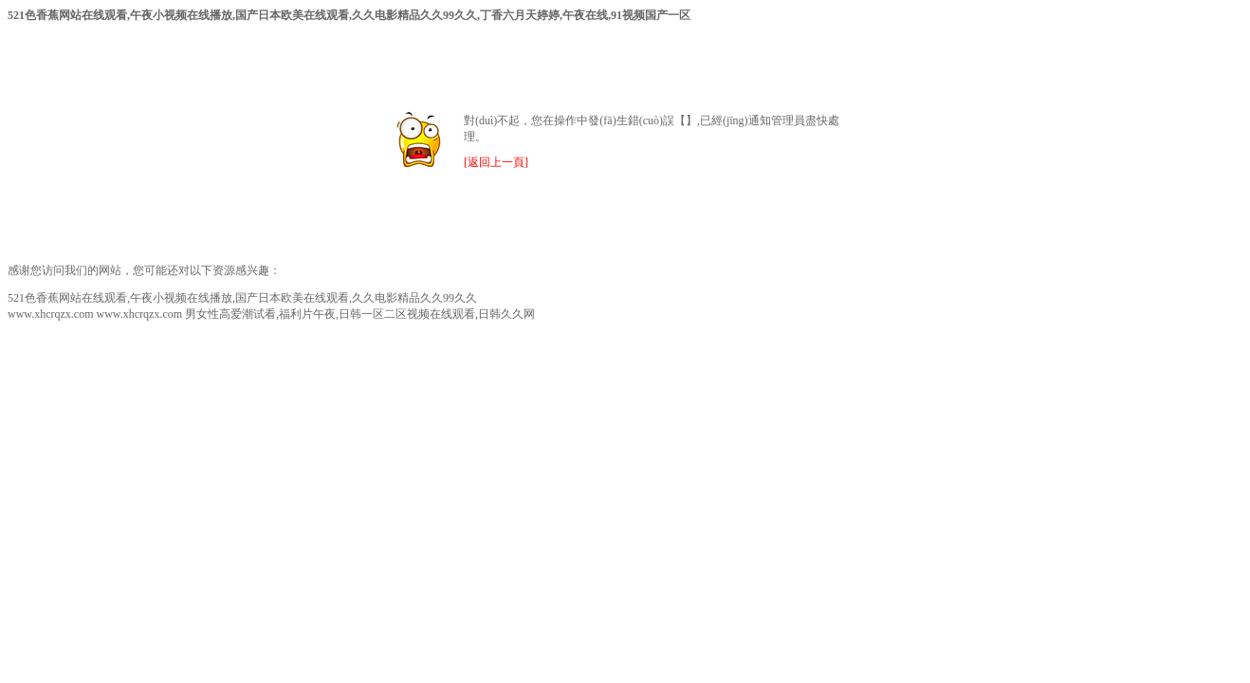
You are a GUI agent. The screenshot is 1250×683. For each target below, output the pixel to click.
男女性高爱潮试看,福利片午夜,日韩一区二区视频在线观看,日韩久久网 (360, 314)
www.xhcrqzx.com (51, 314)
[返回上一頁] (496, 162)
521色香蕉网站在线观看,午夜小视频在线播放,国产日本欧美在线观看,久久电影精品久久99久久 (242, 298)
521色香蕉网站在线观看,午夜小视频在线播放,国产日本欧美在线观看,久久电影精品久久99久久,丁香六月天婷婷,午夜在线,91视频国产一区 (349, 15)
